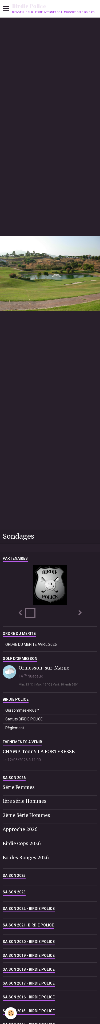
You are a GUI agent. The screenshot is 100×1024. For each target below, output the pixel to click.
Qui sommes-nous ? (22, 710)
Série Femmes (19, 787)
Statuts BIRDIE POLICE (24, 719)
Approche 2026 (20, 829)
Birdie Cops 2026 (22, 843)
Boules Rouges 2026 (26, 857)
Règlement (14, 728)
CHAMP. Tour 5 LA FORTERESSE (39, 752)
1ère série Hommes (24, 801)
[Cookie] (11, 1013)
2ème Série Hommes (26, 815)
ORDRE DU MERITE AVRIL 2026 (31, 644)
